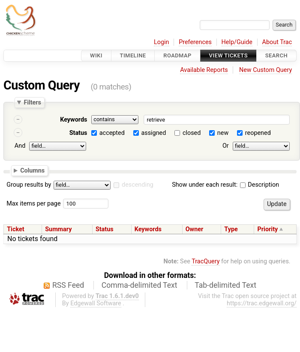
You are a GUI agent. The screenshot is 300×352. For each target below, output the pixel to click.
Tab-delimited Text (225, 285)
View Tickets (228, 55)
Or (225, 145)
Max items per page (33, 203)
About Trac (277, 42)
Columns (32, 170)
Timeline (133, 55)
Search (276, 55)
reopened (258, 133)
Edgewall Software (95, 303)
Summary (58, 229)
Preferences (195, 42)
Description (259, 184)
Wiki (96, 55)
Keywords (73, 119)
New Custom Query (265, 70)
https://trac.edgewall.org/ (262, 303)
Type (230, 229)
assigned (153, 133)
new (222, 133)
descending (137, 184)
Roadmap (177, 55)
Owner (195, 229)
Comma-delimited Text (139, 285)
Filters (32, 102)
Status (78, 133)
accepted (112, 133)
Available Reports (204, 70)
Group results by (28, 184)
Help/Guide (237, 42)
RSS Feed (68, 285)
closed (192, 133)
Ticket (15, 229)
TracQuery (205, 261)
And (20, 145)
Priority (268, 229)
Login (161, 42)
